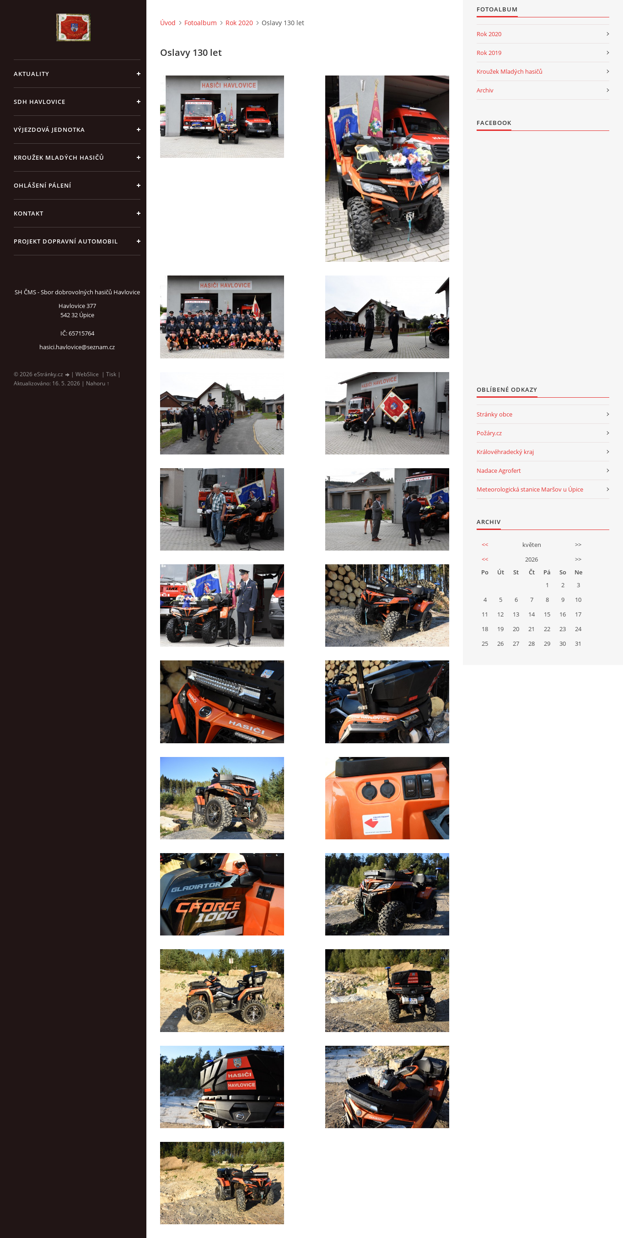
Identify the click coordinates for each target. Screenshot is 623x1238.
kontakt (28, 213)
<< (485, 545)
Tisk (111, 374)
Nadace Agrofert (499, 470)
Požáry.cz (489, 433)
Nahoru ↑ (97, 383)
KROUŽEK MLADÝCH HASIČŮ (59, 157)
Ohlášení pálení (42, 185)
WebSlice (87, 374)
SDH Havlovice (39, 101)
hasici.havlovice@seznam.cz (77, 347)
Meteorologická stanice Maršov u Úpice (530, 489)
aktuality (31, 74)
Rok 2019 (489, 53)
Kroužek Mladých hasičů (509, 71)
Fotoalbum (200, 22)
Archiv (485, 90)
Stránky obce (494, 414)
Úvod (168, 22)
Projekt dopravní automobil (66, 241)
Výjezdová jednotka (49, 129)
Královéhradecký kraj (505, 452)
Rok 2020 (239, 22)
